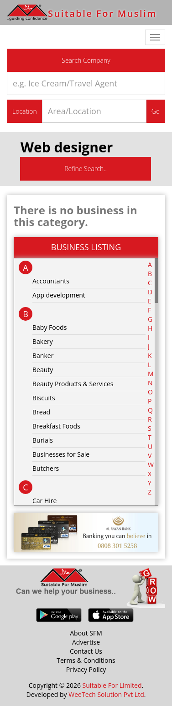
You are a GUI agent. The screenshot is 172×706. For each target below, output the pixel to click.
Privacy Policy (86, 669)
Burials (42, 440)
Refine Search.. (85, 168)
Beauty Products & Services (73, 383)
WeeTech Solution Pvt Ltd (106, 694)
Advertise (86, 642)
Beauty (42, 369)
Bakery (42, 341)
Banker (42, 355)
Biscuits (43, 397)
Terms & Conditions (86, 660)
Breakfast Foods (56, 426)
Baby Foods (49, 327)
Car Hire (44, 500)
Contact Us (86, 651)
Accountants (50, 281)
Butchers (45, 468)
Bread (41, 412)
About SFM (86, 633)
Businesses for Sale (60, 454)
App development (58, 295)
